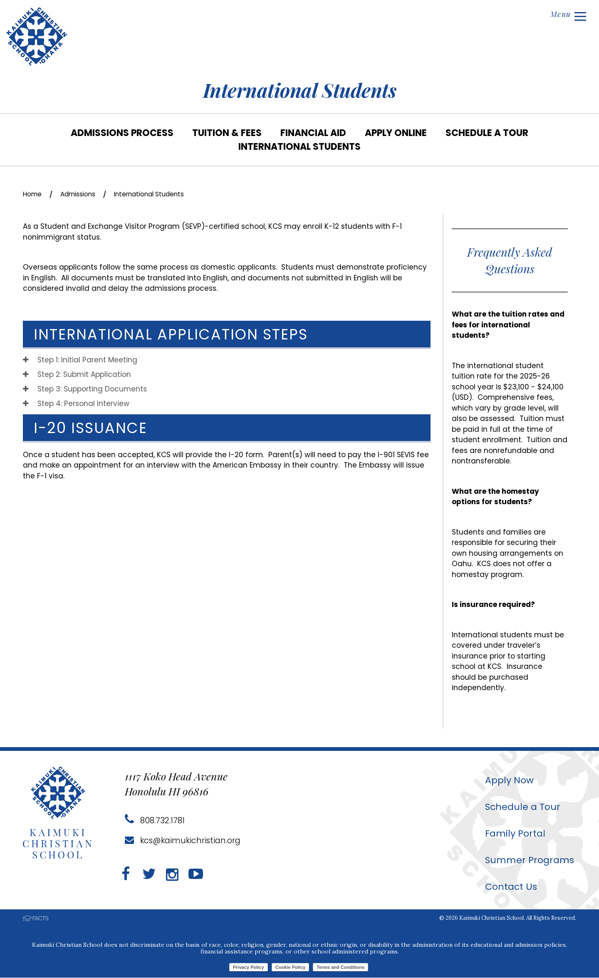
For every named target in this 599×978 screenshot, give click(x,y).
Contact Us (507, 887)
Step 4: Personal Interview (76, 404)
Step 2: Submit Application (77, 375)
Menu (566, 15)
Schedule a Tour (487, 132)
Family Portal (511, 833)
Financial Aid (313, 132)
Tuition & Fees (227, 132)
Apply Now (505, 780)
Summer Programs (526, 860)
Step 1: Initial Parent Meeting (80, 360)
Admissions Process (122, 132)
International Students (299, 146)
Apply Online (396, 132)
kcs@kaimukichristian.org (185, 841)
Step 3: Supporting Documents (85, 389)
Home (33, 194)
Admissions (83, 194)
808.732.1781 (155, 821)
